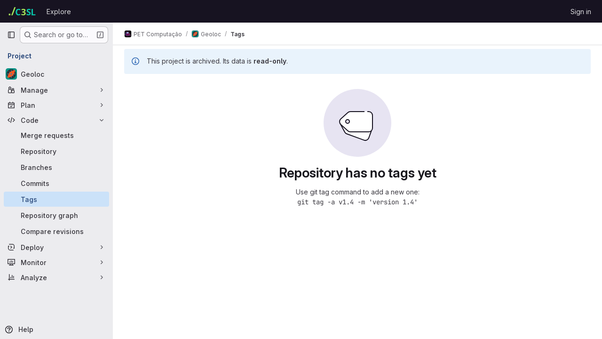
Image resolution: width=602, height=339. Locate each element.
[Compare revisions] (56, 231)
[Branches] (56, 167)
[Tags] (56, 199)
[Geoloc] (56, 73)
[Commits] (56, 183)
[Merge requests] (56, 135)
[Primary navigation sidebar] (11, 34)
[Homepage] (22, 11)
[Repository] (56, 151)
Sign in (580, 12)
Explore (59, 12)
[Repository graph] (56, 215)
